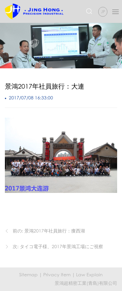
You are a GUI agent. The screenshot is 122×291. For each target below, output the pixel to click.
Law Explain (89, 274)
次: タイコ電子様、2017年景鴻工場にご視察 (58, 246)
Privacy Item (57, 274)
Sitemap (28, 274)
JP (103, 11)
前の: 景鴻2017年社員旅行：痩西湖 (49, 230)
